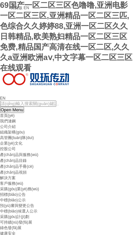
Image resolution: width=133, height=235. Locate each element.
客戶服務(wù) (11, 183)
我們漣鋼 (8, 121)
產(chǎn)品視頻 (13, 172)
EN (3, 98)
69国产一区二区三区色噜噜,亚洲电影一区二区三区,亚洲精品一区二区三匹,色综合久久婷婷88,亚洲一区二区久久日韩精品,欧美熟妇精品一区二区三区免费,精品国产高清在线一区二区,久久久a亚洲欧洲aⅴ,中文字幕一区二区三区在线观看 (66, 36)
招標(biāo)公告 (13, 194)
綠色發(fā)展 (10, 228)
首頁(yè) (7, 115)
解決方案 (8, 178)
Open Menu (12, 109)
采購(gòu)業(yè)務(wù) (19, 189)
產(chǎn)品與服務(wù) (19, 154)
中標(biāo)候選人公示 (18, 211)
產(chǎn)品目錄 (13, 160)
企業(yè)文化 (11, 143)
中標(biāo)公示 (13, 200)
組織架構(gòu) (12, 132)
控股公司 (8, 149)
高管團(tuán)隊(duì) (17, 137)
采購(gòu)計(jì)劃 (14, 216)
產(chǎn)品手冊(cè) (16, 166)
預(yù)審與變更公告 (17, 205)
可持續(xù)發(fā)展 (16, 222)
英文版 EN (20, 8)
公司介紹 (8, 126)
